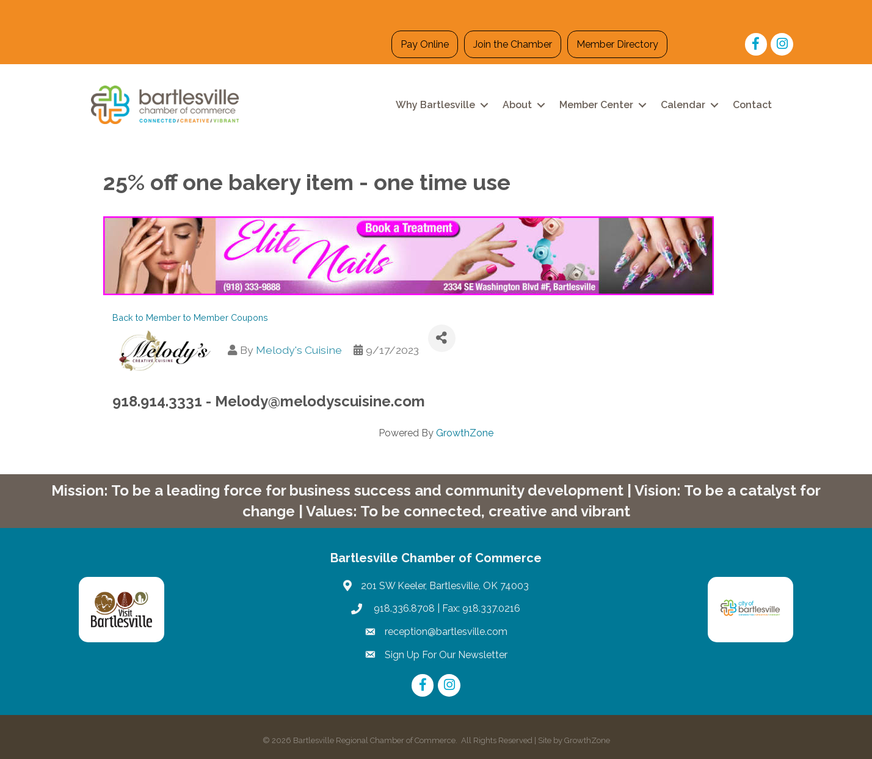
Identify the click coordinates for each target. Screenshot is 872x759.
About (517, 105)
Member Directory (617, 44)
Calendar (683, 105)
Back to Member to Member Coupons (190, 317)
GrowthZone (464, 433)
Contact (752, 105)
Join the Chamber (512, 44)
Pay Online (425, 44)
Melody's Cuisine (299, 349)
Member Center (596, 105)
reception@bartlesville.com (446, 631)
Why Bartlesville (435, 105)
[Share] (442, 338)
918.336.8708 (403, 608)
